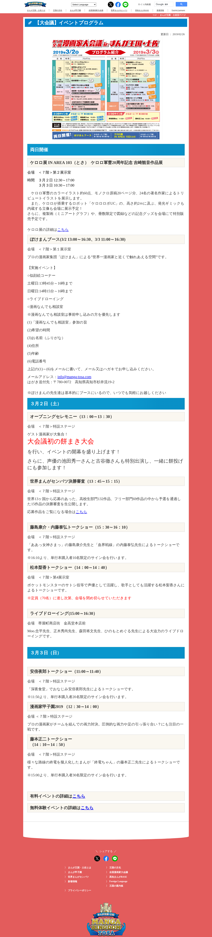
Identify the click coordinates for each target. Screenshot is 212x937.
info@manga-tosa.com (74, 377)
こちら (63, 229)
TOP (155, 15)
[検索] (163, 4)
